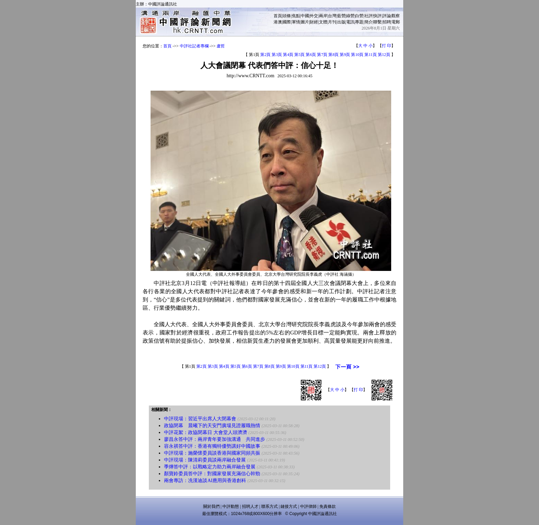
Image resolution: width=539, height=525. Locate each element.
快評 (377, 15)
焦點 (296, 15)
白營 (359, 15)
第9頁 (345, 54)
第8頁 (333, 54)
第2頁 (265, 54)
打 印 (386, 45)
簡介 (368, 22)
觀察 (396, 15)
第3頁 (277, 54)
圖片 (305, 22)
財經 (314, 22)
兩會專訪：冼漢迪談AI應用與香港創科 (205, 480)
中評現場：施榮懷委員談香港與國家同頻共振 (212, 453)
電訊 (350, 22)
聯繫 (377, 22)
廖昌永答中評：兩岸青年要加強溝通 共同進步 (214, 439)
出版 (341, 22)
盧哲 (221, 46)
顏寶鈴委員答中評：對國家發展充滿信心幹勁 (212, 473)
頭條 (287, 15)
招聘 (387, 22)
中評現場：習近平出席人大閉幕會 (200, 418)
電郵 (396, 22)
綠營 (350, 15)
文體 (323, 22)
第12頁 (384, 54)
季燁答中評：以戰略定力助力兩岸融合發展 (209, 466)
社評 (368, 15)
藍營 (341, 15)
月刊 (332, 22)
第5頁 (299, 54)
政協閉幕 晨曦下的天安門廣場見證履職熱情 (212, 425)
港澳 (278, 22)
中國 (305, 15)
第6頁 (311, 54)
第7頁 (322, 54)
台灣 (332, 15)
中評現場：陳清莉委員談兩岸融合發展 (205, 460)
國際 (287, 22)
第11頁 (370, 54)
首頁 (278, 15)
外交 (314, 15)
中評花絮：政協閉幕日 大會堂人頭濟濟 (205, 432)
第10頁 (357, 54)
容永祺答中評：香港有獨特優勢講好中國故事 (212, 446)
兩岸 (323, 15)
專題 (359, 22)
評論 (387, 15)
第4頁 (288, 54)
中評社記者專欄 (194, 46)
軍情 (296, 22)
